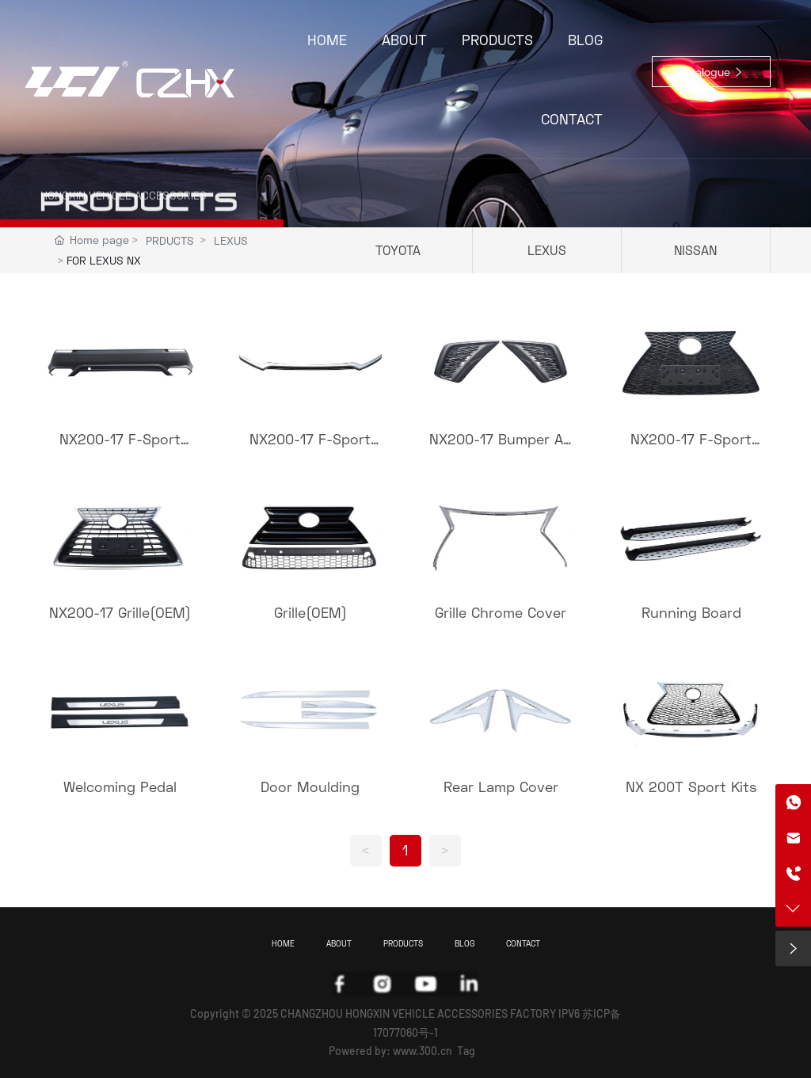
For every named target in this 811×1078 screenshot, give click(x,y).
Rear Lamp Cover (501, 786)
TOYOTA (398, 249)
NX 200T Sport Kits (691, 786)
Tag (466, 1050)
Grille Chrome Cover (500, 612)
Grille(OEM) (310, 612)
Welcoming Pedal (120, 786)
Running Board (691, 612)
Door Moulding (310, 786)
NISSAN (695, 249)
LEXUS (231, 240)
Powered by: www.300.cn (390, 1050)
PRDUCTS (170, 240)
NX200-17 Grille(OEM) (120, 612)
